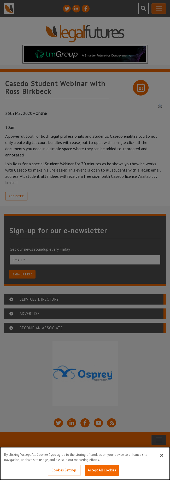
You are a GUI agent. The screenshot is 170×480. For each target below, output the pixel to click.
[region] (85, 463)
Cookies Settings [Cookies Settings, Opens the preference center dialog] (64, 470)
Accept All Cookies (102, 470)
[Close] (161, 455)
